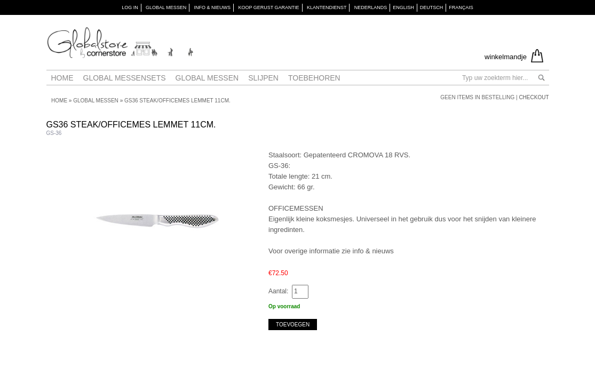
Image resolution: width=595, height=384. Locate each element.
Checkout (534, 97)
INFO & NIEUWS (212, 7)
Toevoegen (293, 324)
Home (62, 78)
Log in (130, 7)
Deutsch (431, 7)
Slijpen (263, 78)
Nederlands (370, 7)
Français (461, 7)
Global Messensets (124, 78)
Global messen (207, 78)
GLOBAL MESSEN (166, 7)
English (403, 7)
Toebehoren (314, 78)
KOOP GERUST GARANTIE (268, 7)
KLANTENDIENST (327, 7)
